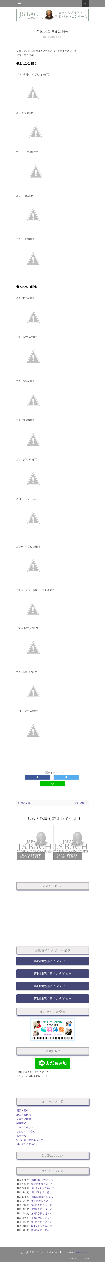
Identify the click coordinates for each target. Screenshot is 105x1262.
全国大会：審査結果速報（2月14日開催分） (30, 856)
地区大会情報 (23, 1114)
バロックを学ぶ (24, 1127)
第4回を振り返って (41, 1226)
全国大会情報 (23, 1119)
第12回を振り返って (43, 1192)
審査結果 (21, 1123)
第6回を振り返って (41, 1217)
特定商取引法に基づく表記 (30, 1140)
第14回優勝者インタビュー (52, 973)
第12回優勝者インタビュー (52, 998)
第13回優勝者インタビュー (52, 986)
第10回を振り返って (42, 1201)
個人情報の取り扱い (27, 1144)
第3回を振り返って (41, 1230)
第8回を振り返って (41, 1209)
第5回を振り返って (41, 1222)
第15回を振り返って (42, 1179)
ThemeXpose (81, 1252)
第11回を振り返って (42, 1196)
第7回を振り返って (41, 1213)
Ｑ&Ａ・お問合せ (25, 1131)
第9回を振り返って (41, 1205)
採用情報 (21, 1135)
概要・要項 (22, 1110)
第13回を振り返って (43, 1188)
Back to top (79, 1258)
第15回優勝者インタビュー (52, 961)
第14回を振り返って (42, 1184)
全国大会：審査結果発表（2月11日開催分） (67, 856)
